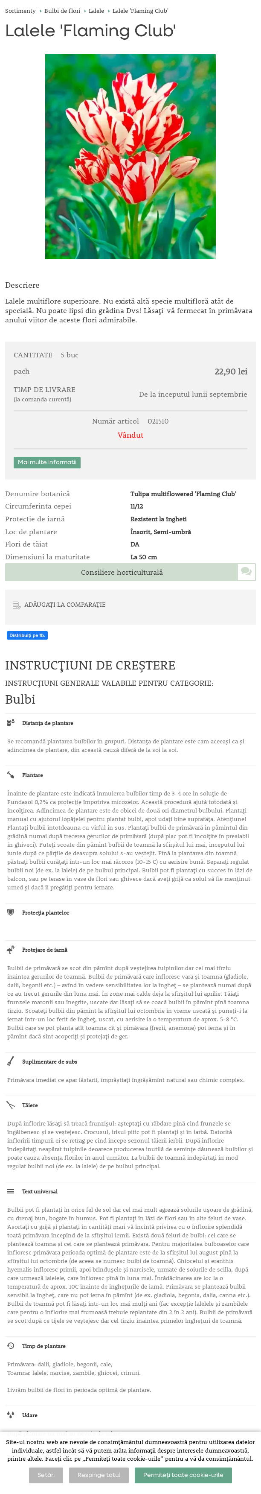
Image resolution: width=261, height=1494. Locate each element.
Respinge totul (99, 1475)
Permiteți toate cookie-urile (183, 1475)
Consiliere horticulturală (122, 572)
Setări (46, 1475)
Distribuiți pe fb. (27, 635)
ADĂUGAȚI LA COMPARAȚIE (65, 604)
